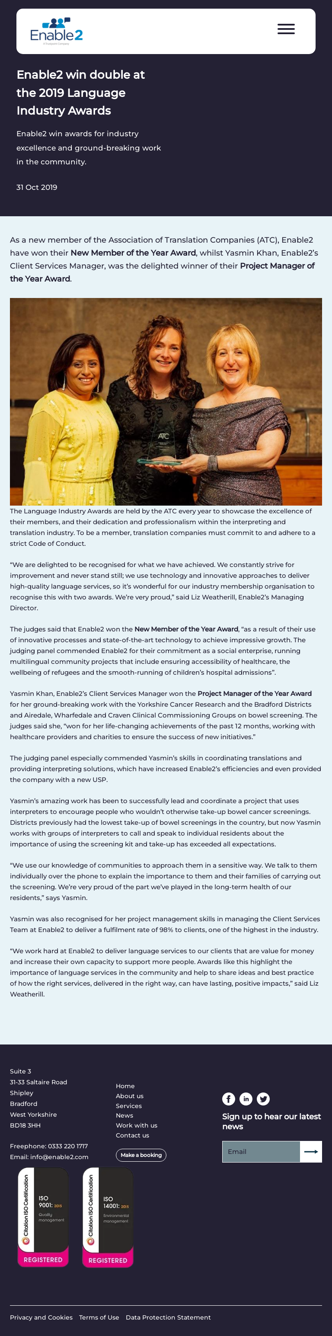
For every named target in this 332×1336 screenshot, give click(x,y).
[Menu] (286, 29)
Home (125, 1086)
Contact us (132, 1135)
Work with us (136, 1125)
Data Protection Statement (168, 1317)
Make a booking (141, 1155)
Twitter (263, 1099)
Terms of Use (99, 1317)
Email (237, 1151)
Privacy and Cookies (41, 1317)
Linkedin (245, 1099)
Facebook (228, 1099)
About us (130, 1096)
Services (129, 1106)
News (124, 1115)
